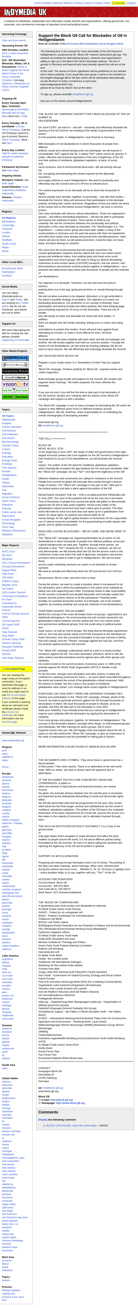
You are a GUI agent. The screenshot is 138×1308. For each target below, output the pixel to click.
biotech (6, 1280)
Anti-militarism (10, 434)
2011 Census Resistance (16, 562)
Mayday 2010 (9, 584)
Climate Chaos (10, 445)
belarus (6, 793)
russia (5, 919)
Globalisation (91, 44)
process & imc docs (13, 1296)
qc (3, 1055)
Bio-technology (10, 441)
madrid (6, 869)
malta (5, 872)
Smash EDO (9, 650)
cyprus (5, 816)
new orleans (9, 1171)
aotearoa (7, 1028)
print (4, 750)
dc (3, 1121)
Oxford (6, 236)
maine (5, 1144)
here (9, 143)
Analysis (6, 423)
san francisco (9, 1213)
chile (4, 968)
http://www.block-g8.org (70, 1103)
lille (4, 859)
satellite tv (7, 756)
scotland (6, 925)
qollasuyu (7, 998)
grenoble (7, 833)
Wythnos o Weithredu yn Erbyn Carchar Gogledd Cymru (15, 87)
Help (107, 3)
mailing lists (8, 1293)
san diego (7, 1210)
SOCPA (6, 654)
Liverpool (7, 228)
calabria (6, 810)
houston (6, 1127)
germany (7, 829)
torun (5, 935)
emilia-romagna (11, 819)
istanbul (6, 843)
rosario (6, 1002)
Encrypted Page (15, 668)
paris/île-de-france (12, 896)
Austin (5, 1094)
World (120, 44)
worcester (7, 1250)
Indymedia (8, 486)
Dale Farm (8, 573)
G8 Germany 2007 (75, 44)
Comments (48, 1112)
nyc (4, 1180)
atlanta (6, 1091)
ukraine (6, 942)
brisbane (7, 1031)
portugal (6, 909)
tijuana (5, 1008)
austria (6, 786)
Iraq (4, 489)
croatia (6, 813)
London (6, 232)
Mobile (47, 3)
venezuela (7, 1018)
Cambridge (8, 225)
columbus (7, 1117)
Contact (97, 3)
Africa (5, 766)
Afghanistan (8, 419)
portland (6, 1194)
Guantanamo (9, 603)
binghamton (8, 1098)
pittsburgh (7, 1190)
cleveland (7, 1111)
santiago (7, 1005)
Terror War (8, 527)
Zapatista (7, 534)
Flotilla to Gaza (10, 581)
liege (4, 852)
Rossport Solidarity (12, 646)
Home (37, 3)
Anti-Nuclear (9, 430)
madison (7, 1141)
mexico (6, 988)
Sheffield (7, 239)
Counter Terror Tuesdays (13, 128)
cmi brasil (7, 975)
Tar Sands (7, 588)
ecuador (6, 985)
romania (6, 915)
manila (5, 1045)
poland (6, 905)
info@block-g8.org (82, 94)
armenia (6, 780)
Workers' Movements (14, 530)
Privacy (79, 3)
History (6, 482)
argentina (7, 959)
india (4, 1068)
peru (4, 992)
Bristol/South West (12, 268)
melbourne (8, 1048)
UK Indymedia (37, 10)
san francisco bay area (15, 1217)
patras (5, 899)
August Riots (9, 570)
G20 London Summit (13, 592)
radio (5, 753)
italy (4, 846)
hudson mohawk (11, 1131)
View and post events (14, 40)
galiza (5, 826)
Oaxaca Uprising (11, 642)
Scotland (7, 275)
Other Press (8, 500)
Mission (68, 3)
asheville (7, 1088)
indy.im (6, 299)
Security (120, 3)
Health (5, 478)
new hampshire (10, 1161)
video (5, 760)
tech (4, 1300)
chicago (6, 1108)
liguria (5, 856)
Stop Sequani (9, 631)
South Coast (9, 243)
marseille (7, 876)
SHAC (5, 628)
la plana (6, 849)
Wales (5, 247)
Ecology (6, 452)
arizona (6, 1081)
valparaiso (7, 1015)
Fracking (7, 463)
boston (6, 1101)
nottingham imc (10, 892)
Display (42, 1119)
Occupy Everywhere (13, 566)
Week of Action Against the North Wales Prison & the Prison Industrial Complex (15, 73)
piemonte (7, 902)
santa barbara (10, 1220)
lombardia (7, 866)
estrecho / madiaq (12, 823)
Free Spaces (9, 467)
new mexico (8, 1167)
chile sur (6, 972)
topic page (13, 170)
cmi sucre (7, 978)
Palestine (7, 504)
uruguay (6, 1012)
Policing (6, 508)
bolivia (5, 962)
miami (5, 1147)
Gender (6, 471)
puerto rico (8, 995)
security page (9, 721)
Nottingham (8, 271)
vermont (6, 1243)
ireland (6, 839)
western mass (10, 1247)
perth (5, 1051)
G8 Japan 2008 (10, 624)
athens (6, 783)
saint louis (7, 1207)
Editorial (57, 3)
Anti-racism (8, 438)
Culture (6, 449)
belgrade (7, 800)
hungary (6, 836)
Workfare (7, 559)
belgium (6, 796)
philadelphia (8, 1187)
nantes (6, 879)
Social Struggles (108, 44)
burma (5, 1035)
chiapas (6, 965)
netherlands (8, 886)
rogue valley (9, 1204)
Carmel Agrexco (11, 620)
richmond (7, 1197)
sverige (6, 929)
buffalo (6, 1104)
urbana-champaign (12, 1240)
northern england (11, 889)
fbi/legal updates (11, 1290)
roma (5, 912)
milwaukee (8, 1154)
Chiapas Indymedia (12, 199)
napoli (5, 882)
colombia (7, 982)
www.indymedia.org (13, 740)
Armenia (6, 1260)
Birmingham (8, 221)
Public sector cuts (12, 512)
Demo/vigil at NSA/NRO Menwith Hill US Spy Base (15, 113)
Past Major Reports (13, 657)
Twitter (19, 299)
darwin (5, 1038)
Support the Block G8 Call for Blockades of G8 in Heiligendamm (82, 37)
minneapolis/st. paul (13, 1157)
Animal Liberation (11, 426)
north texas (8, 1177)
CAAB (23, 116)
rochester (7, 1200)
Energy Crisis (9, 460)
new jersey (8, 1164)
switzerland (8, 932)
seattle (5, 1230)
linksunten (7, 862)
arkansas (7, 1084)
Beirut (5, 1263)
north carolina (9, 1174)
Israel (5, 1267)
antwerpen (8, 776)
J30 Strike (7, 577)
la (3, 1137)
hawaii (5, 1124)
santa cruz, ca (10, 1223)
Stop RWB (8, 635)
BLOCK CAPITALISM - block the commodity (71, 1125)
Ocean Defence (11, 497)
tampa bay (8, 1234)
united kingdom (10, 945)
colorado (7, 1114)
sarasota (7, 1227)
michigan (7, 1151)
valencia (6, 949)
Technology (8, 523)
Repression (8, 515)
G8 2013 (7, 555)
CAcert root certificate (10, 713)
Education (7, 456)
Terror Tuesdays (11, 139)
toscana (6, 939)
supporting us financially (15, 339)
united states (9, 1237)
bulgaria (6, 806)
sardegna (7, 922)
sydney (6, 1058)
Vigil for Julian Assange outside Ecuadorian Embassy (15, 156)
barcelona (7, 790)
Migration (7, 493)
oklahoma (7, 1184)
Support (131, 3)
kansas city (8, 1134)
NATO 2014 (8, 551)
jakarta (6, 1041)
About (88, 3)
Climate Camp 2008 (13, 639)
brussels (6, 803)
